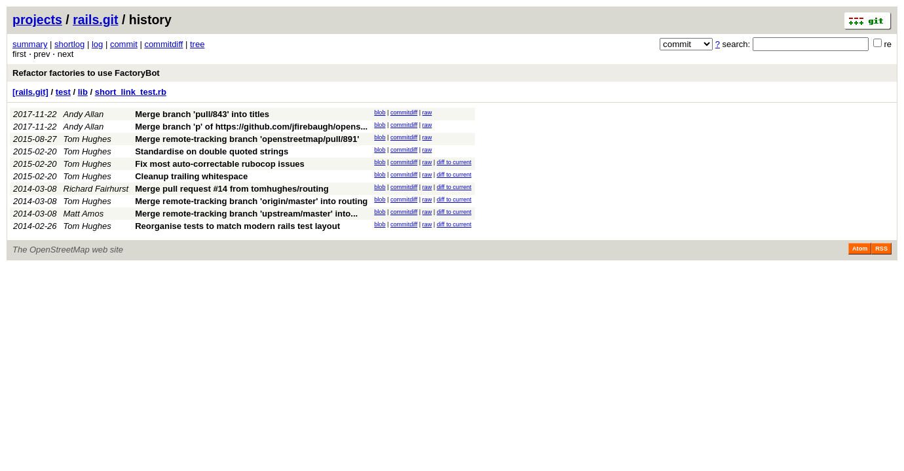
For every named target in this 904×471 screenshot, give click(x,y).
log (97, 44)
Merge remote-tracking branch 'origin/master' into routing (251, 201)
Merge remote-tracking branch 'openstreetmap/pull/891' (247, 139)
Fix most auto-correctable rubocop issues (220, 164)
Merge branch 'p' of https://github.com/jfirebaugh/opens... (251, 126)
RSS (881, 248)
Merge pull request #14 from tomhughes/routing (231, 189)
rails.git (95, 19)
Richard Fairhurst (96, 189)
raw (427, 112)
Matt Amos (84, 213)
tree (197, 44)
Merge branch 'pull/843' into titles (202, 114)
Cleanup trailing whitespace (191, 176)
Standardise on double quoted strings (211, 151)
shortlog (69, 44)
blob (379, 112)
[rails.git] (30, 92)
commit (124, 44)
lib (83, 92)
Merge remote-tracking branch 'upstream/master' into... (246, 213)
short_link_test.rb (130, 92)
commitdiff (163, 44)
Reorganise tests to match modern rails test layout (237, 226)
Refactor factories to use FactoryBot (86, 73)
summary (29, 44)
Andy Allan (84, 114)
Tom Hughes (87, 139)
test (63, 92)
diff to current (454, 162)
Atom (859, 248)
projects (37, 19)
